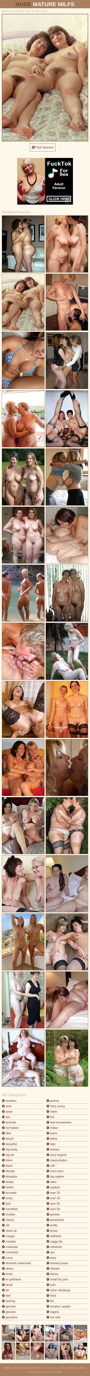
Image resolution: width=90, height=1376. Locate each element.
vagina (52, 1311)
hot (50, 1117)
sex (50, 1252)
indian (52, 1127)
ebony (8, 1268)
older (51, 1182)
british (8, 1187)
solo (51, 1284)
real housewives (58, 1122)
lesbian (53, 1149)
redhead (53, 1236)
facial (7, 1284)
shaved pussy (57, 1263)
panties (53, 1214)
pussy (52, 1230)
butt (6, 1203)
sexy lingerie (56, 1154)
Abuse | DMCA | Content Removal (23, 1367)
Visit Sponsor (42, 147)
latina (51, 1138)
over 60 (53, 1209)
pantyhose (55, 1219)
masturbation (56, 1160)
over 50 (53, 1203)
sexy (51, 1257)
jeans (51, 1133)
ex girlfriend (11, 1279)
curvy (7, 1257)
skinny (52, 1274)
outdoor (53, 1187)
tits (50, 1301)
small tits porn (57, 1279)
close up (9, 1230)
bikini (7, 1160)
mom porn (54, 1171)
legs (51, 1144)
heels (51, 1111)
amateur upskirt (58, 1306)
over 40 (53, 1198)
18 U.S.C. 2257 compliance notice (66, 1367)
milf (50, 1165)
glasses (9, 1311)
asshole (9, 1122)
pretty (52, 1225)
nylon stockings (58, 1290)
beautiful (9, 1144)
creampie (10, 1246)
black (7, 1165)
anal (6, 1106)
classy (8, 1219)
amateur (9, 1100)
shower (53, 1268)
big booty (10, 1149)
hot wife (53, 1317)
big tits (8, 1154)
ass (6, 1117)
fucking (8, 1301)
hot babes (10, 1127)
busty (7, 1198)
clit (5, 1225)
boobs (8, 1182)
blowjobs (9, 1176)
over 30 (53, 1192)
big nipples (55, 1176)
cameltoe (10, 1209)
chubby (8, 1214)
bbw (6, 1133)
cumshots (10, 1252)
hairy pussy (55, 1106)
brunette (9, 1192)
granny (52, 1100)
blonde (8, 1171)
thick (51, 1295)
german (9, 1306)
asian (7, 1111)
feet (6, 1295)
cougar (8, 1236)
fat (5, 1290)
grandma (9, 1317)
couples (9, 1241)
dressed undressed (16, 1263)
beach (8, 1138)
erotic (7, 1274)
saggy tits (54, 1241)
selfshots (54, 1246)
